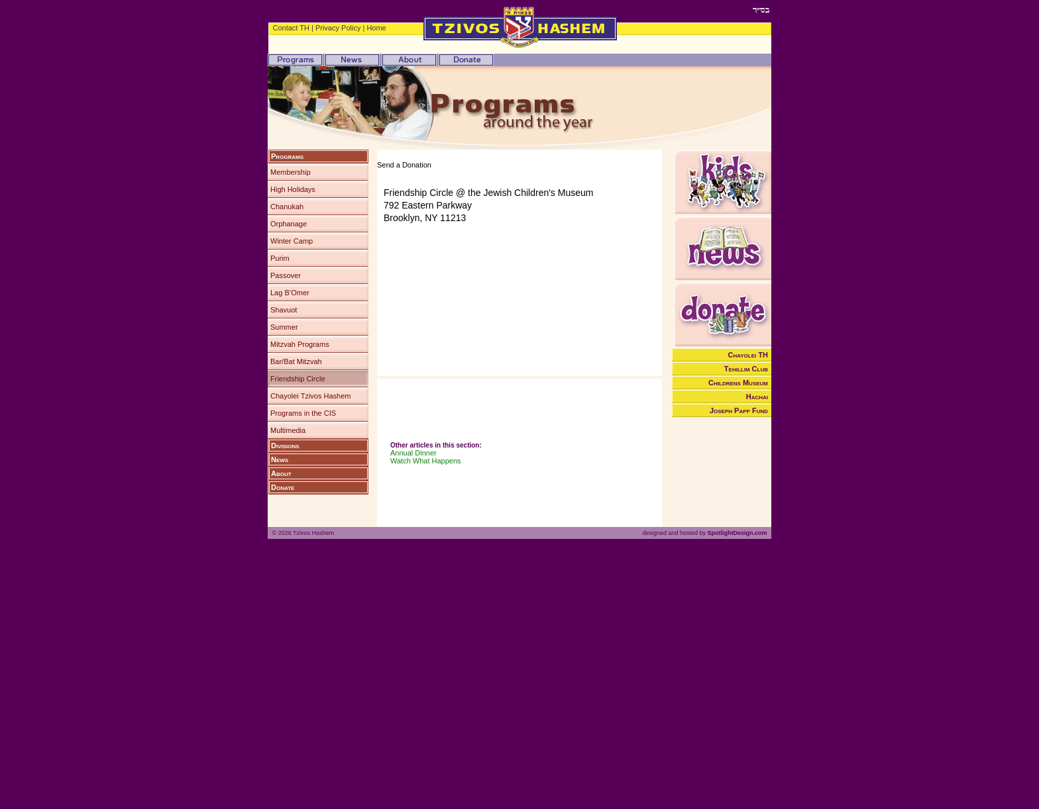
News (279, 459)
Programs (287, 156)
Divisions (285, 446)
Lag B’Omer (289, 293)
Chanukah (286, 207)
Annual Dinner (413, 453)
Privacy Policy (337, 28)
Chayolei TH (748, 355)
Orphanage (288, 224)
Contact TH (291, 28)
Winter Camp (291, 241)
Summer (284, 327)
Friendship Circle (297, 379)
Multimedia (287, 430)
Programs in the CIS (303, 413)
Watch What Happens (425, 461)
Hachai (757, 397)
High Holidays (292, 189)
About (281, 473)
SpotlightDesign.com (737, 533)
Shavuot (283, 310)
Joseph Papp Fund (739, 410)
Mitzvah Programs (299, 344)
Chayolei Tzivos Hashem (310, 396)
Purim (280, 258)
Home (376, 28)
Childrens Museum (738, 383)
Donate (282, 487)
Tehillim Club (746, 369)
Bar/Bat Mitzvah (296, 361)
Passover (285, 275)
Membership (290, 172)
